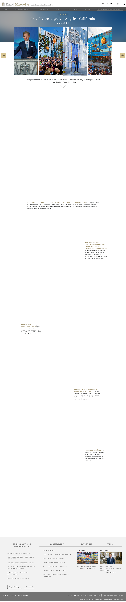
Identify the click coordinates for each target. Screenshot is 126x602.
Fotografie (86, 544)
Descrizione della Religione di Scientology (17, 573)
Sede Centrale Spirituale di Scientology (57, 554)
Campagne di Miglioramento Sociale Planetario (56, 575)
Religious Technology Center (18, 578)
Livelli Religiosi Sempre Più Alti (54, 562)
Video (110, 544)
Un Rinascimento (49, 550)
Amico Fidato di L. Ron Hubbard (18, 553)
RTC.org (79, 595)
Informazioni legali (118, 599)
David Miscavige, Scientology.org (113, 595)
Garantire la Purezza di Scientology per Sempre (20, 558)
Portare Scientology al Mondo (54, 570)
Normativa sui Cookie (97, 599)
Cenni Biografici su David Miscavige (22, 545)
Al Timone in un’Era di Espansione (55, 566)
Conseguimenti (57, 544)
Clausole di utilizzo (108, 599)
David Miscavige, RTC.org (92, 595)
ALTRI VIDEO (109, 573)
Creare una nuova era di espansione (20, 563)
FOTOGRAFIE (63, 14)
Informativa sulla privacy (84, 599)
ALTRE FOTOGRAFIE (86, 568)
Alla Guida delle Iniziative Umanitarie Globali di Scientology (21, 568)
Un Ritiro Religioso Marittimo (53, 558)
